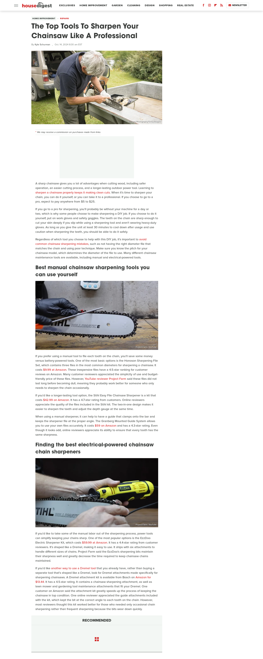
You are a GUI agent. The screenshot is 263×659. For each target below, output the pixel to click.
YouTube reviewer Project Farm (105, 379)
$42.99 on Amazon (56, 400)
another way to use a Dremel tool (73, 568)
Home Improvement (93, 5)
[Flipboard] (215, 6)
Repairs (64, 18)
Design (149, 5)
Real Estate (185, 5)
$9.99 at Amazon (54, 370)
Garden (117, 5)
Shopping (166, 5)
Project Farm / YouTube (146, 347)
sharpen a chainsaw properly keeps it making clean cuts (72, 192)
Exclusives (67, 5)
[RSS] (221, 6)
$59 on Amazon (105, 425)
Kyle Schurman (42, 44)
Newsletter (237, 5)
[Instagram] (209, 6)
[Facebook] (203, 6)
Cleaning (133, 5)
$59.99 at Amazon (94, 542)
